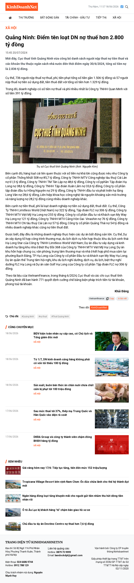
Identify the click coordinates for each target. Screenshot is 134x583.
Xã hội (117, 17)
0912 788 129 (21, 565)
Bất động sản (49, 17)
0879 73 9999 (63, 552)
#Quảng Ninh (28, 316)
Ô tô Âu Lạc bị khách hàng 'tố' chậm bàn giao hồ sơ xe (56, 510)
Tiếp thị (101, 17)
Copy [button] (110, 298)
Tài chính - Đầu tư (77, 17)
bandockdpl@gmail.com (69, 555)
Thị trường (26, 17)
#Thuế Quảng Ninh (60, 316)
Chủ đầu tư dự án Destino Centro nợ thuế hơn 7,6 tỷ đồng (58, 523)
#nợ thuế (43, 316)
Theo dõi (84, 307)
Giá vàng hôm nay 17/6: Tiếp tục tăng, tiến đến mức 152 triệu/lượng (64, 467)
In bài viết (122, 298)
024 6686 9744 (25, 562)
